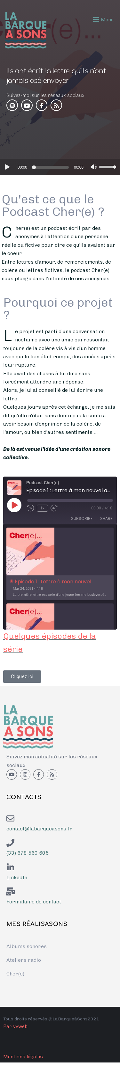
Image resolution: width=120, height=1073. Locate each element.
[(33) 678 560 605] (10, 843)
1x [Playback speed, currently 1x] (42, 508)
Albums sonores (26, 946)
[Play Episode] (14, 505)
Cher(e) (15, 974)
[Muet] (94, 167)
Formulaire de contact (33, 902)
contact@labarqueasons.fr (39, 829)
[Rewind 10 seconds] (30, 508)
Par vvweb (15, 1026)
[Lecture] (6, 167)
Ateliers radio (23, 960)
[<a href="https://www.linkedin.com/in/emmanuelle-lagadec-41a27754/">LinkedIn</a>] (10, 867)
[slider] (51, 167)
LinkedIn (16, 877)
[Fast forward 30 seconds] (54, 508)
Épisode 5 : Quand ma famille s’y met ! (45, 126)
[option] (60, 564)
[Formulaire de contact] (10, 891)
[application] (60, 167)
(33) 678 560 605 (27, 853)
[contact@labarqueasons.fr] (10, 818)
